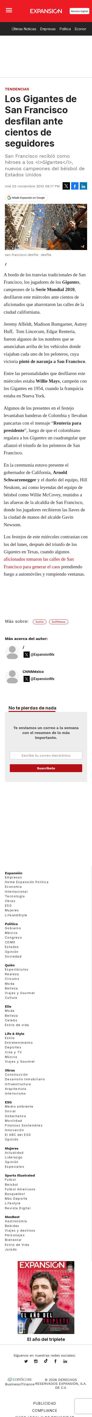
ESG (8, 905)
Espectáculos (17, 969)
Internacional (16, 891)
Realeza (12, 974)
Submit (46, 768)
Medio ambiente (19, 1106)
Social (10, 1111)
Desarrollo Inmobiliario (25, 1079)
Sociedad (13, 956)
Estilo (40, 622)
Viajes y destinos (20, 1230)
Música (11, 1057)
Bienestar (13, 1240)
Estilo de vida (17, 1025)
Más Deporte (16, 1198)
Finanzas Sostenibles (24, 1125)
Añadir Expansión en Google (28, 197)
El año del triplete (46, 1339)
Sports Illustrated (20, 1175)
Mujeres (12, 910)
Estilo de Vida (17, 1244)
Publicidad (44, 1403)
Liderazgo (14, 1157)
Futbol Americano (20, 1189)
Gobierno (13, 928)
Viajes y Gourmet (20, 993)
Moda (10, 983)
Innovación (14, 1130)
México (11, 933)
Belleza (11, 988)
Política (65, 29)
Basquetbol (15, 1194)
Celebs (11, 1020)
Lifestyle (13, 1203)
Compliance (44, 1410)
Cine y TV (13, 1052)
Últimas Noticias (24, 29)
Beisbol (11, 1184)
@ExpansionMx (42, 655)
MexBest (12, 1217)
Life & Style (14, 1034)
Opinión (12, 951)
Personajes (15, 1235)
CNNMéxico (33, 671)
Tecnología (15, 896)
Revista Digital (79, 11)
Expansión (13, 873)
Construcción (16, 1074)
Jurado (11, 1249)
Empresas (48, 29)
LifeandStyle (16, 915)
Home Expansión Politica (27, 882)
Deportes (13, 1047)
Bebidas (12, 1226)
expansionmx (29, 1361)
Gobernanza (15, 1116)
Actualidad (14, 1152)
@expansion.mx (46, 1361)
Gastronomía (16, 1221)
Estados (12, 947)
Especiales (14, 1166)
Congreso (13, 937)
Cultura (11, 998)
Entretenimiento (19, 1042)
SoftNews (59, 622)
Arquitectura (15, 1089)
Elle (8, 1006)
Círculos (12, 979)
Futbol (10, 1179)
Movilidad (13, 1121)
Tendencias (17, 89)
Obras (10, 901)
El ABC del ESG (18, 1135)
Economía (13, 887)
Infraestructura (18, 1084)
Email (46, 755)
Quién (10, 965)
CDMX (10, 942)
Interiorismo (15, 1093)
